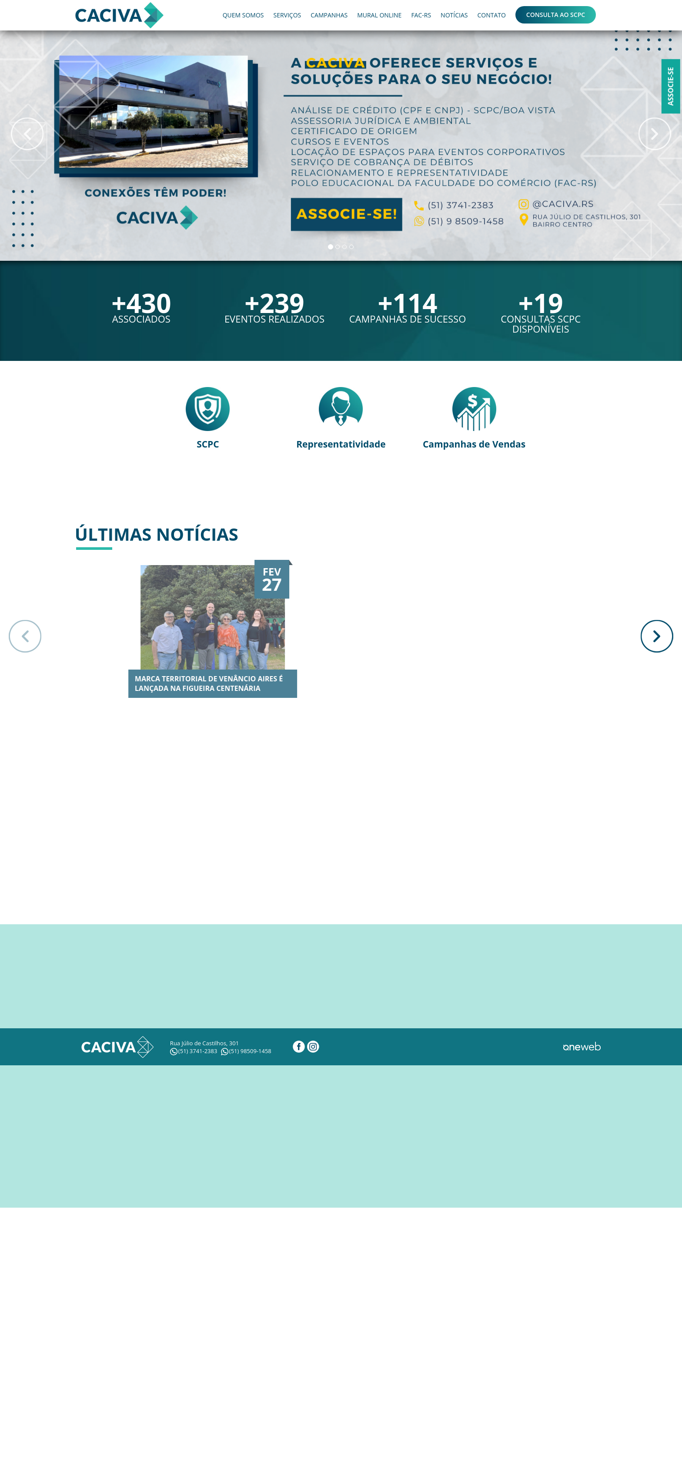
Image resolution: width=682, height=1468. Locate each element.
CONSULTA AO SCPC (555, 14)
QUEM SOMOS (243, 15)
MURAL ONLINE (379, 15)
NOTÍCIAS (454, 15)
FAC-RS (421, 15)
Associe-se (670, 86)
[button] (27, 134)
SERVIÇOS (287, 15)
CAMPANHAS (329, 15)
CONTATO (491, 15)
